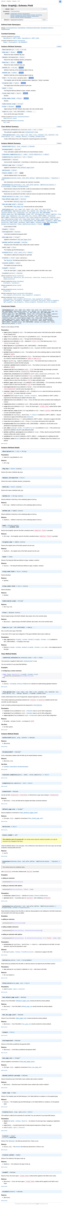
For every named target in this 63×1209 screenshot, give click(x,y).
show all (45, 9)
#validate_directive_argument (47, 306)
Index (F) (3, 1)
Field (20, 328)
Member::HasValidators (25, 17)
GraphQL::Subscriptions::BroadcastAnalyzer (16, 769)
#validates (6, 287)
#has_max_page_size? (24, 243)
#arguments (37, 299)
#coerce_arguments (53, 305)
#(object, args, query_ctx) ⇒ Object (17, 256)
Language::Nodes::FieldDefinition (23, 430)
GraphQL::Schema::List (42, 642)
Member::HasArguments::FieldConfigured (21, 15)
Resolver (9, 264)
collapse (59, 46)
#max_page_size (19, 209)
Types (9, 677)
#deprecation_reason (10, 119)
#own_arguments (19, 306)
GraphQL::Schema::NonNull (25, 642)
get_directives (27, 281)
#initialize (37, 708)
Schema (14, 1)
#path (5, 291)
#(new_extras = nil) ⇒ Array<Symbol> (17, 193)
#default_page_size (20, 204)
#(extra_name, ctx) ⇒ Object (16, 198)
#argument (47, 303)
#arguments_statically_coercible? (34, 305)
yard (37, 1206)
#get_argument (8, 306)
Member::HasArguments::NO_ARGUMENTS (15, 42)
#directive (17, 281)
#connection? (29, 133)
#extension (30, 419)
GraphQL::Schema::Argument (27, 398)
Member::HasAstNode (36, 15)
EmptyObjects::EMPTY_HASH (30, 38)
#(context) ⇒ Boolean (12, 277)
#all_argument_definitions (12, 299)
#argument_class (8, 305)
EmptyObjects (14, 13)
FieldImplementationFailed (33, 28)
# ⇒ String (10, 68)
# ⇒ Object (9, 52)
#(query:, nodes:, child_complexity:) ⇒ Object (25, 155)
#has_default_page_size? (26, 169)
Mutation (30, 715)
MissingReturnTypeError (47, 28)
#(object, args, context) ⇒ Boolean (18, 147)
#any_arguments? (27, 299)
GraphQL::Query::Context (15, 992)
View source (4, 444)
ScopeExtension (5, 29)
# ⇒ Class (7, 88)
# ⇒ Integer (12, 167)
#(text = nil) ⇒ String (14, 50)
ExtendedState (21, 28)
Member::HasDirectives (33, 16)
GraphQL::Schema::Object (17, 1124)
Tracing (33, 423)
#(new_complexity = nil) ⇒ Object (17, 158)
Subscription (34, 718)
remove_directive (9, 283)
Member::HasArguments (24, 13)
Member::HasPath (15, 17)
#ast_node (6, 123)
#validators (15, 287)
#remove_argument (30, 306)
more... (44, 19)
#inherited (36, 281)
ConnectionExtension (11, 28)
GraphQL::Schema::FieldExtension (21, 686)
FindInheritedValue (15, 11)
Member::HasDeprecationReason (19, 16)
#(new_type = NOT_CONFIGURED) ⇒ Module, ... (19, 112)
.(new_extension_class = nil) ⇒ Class (22, 130)
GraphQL (9, 1)
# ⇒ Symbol (10, 73)
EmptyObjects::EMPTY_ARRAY (12, 38)
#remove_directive (47, 281)
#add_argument (8, 303)
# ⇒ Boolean (8, 107)
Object (34, 417)
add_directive (8, 281)
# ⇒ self (10, 174)
